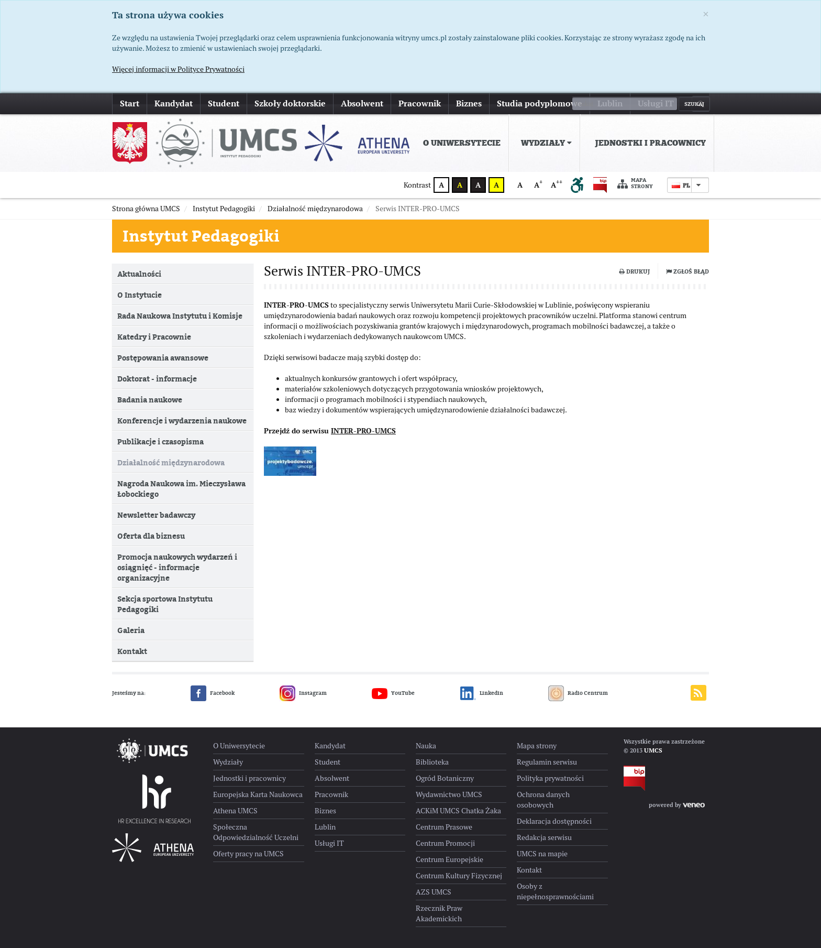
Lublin (610, 103)
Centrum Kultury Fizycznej (459, 875)
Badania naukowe (149, 399)
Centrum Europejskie (449, 859)
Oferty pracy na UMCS (248, 853)
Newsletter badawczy (156, 514)
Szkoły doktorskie (290, 103)
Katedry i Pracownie (154, 336)
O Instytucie (139, 294)
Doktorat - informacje (157, 378)
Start (129, 103)
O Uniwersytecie (462, 143)
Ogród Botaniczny (445, 778)
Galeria (131, 630)
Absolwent (362, 103)
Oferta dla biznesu (151, 535)
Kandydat (173, 103)
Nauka (426, 745)
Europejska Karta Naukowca (258, 794)
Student (223, 103)
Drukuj (634, 271)
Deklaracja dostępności (554, 821)
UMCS (653, 750)
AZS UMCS (433, 892)
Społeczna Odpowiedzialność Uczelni (255, 832)
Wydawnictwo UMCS (449, 794)
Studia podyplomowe (539, 103)
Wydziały (546, 143)
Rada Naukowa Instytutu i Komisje (179, 315)
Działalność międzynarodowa (171, 462)
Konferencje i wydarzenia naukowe (182, 420)
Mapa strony (635, 183)
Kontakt (132, 651)
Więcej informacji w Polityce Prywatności (178, 69)
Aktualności (139, 273)
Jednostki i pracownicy (650, 143)
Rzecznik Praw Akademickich (439, 913)
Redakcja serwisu (544, 837)
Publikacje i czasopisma (160, 441)
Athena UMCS (235, 810)
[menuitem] (459, 143)
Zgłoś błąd (687, 271)
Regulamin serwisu (547, 762)
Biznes (469, 103)
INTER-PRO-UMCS (363, 436)
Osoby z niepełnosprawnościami (555, 891)
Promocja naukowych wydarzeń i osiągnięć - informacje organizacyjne (177, 567)
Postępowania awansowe (162, 357)
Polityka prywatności (550, 778)
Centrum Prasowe (444, 827)
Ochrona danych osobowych (543, 800)
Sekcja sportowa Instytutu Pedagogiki (165, 604)
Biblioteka (432, 762)
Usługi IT (656, 103)
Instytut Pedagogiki (201, 236)
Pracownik (419, 103)
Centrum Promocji (445, 843)
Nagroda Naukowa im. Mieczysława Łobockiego (181, 488)
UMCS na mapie (542, 853)
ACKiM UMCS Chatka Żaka (458, 810)
